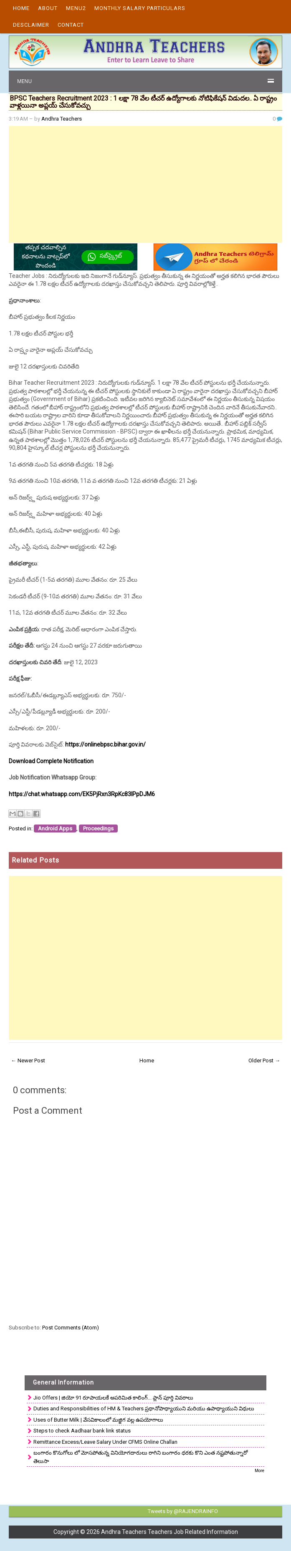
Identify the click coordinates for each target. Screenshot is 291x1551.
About (48, 8)
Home (21, 8)
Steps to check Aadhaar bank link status (82, 1430)
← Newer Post (28, 1060)
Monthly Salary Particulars (139, 8)
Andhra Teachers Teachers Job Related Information (169, 1531)
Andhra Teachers (61, 119)
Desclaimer (31, 25)
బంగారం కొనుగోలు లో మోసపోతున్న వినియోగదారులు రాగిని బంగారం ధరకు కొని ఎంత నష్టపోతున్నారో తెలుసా (140, 1457)
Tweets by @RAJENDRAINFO (183, 1511)
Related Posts (35, 860)
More (259, 1470)
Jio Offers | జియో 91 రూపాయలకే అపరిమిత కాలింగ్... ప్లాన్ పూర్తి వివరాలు (113, 1398)
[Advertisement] (145, 184)
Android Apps (55, 828)
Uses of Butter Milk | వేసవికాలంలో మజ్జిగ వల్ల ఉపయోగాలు (98, 1420)
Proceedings (98, 828)
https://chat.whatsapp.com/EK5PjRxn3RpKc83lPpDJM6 (82, 794)
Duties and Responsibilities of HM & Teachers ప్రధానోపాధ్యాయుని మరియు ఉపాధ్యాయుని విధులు (143, 1408)
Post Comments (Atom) (70, 1327)
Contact (71, 25)
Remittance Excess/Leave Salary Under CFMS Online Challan (105, 1442)
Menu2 (76, 8)
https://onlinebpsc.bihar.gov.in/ (105, 744)
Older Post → (264, 1060)
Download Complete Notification (51, 761)
